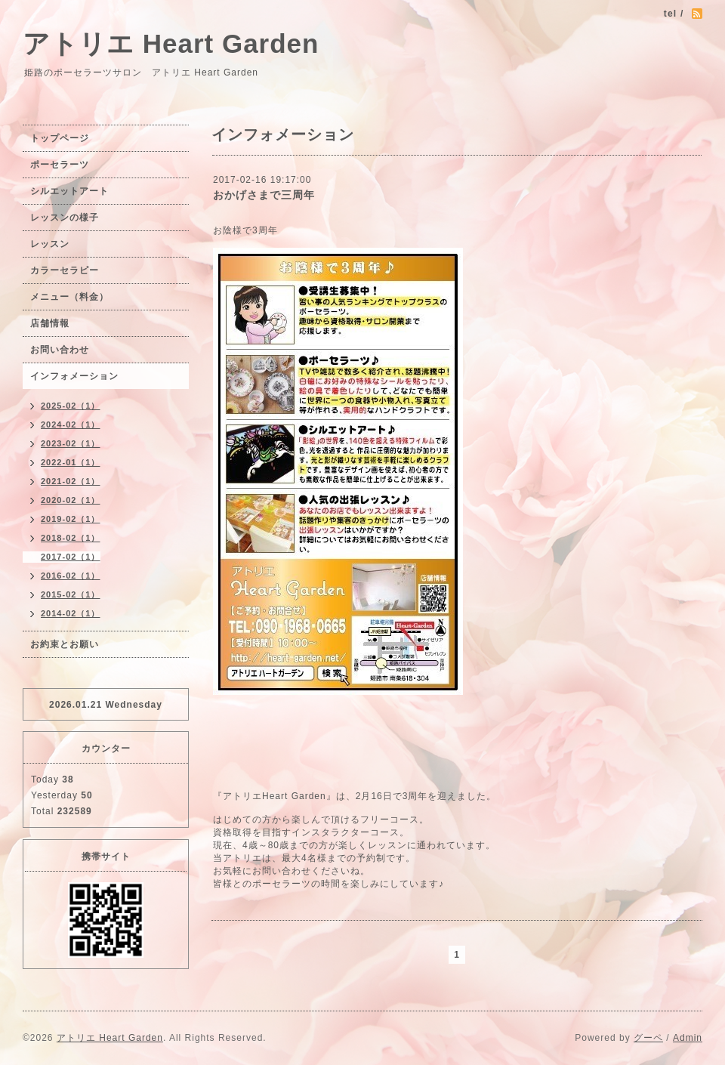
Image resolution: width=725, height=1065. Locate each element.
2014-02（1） (70, 613)
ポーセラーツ (59, 164)
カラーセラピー (64, 270)
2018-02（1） (70, 537)
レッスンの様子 (64, 217)
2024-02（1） (70, 424)
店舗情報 (49, 323)
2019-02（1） (70, 518)
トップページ (59, 138)
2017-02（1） (70, 556)
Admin (687, 1038)
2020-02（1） (70, 500)
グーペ (648, 1038)
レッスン (49, 244)
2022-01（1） (70, 462)
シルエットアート (69, 191)
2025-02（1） (70, 405)
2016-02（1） (70, 575)
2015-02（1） (70, 594)
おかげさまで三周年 (264, 195)
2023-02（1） (70, 443)
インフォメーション (74, 376)
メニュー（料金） (69, 297)
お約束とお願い (64, 644)
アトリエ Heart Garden (171, 43)
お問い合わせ (59, 349)
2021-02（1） (70, 481)
